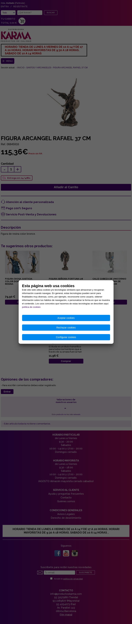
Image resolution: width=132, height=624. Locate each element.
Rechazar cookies (66, 327)
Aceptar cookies (66, 318)
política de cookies (31, 307)
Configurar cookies (66, 337)
